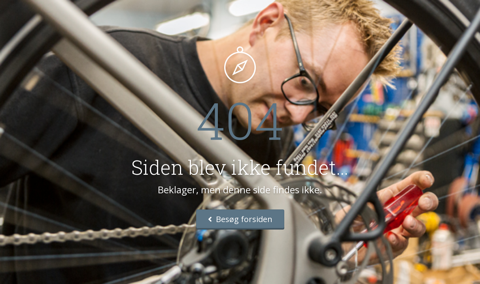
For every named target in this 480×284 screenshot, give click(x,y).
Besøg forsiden (240, 219)
